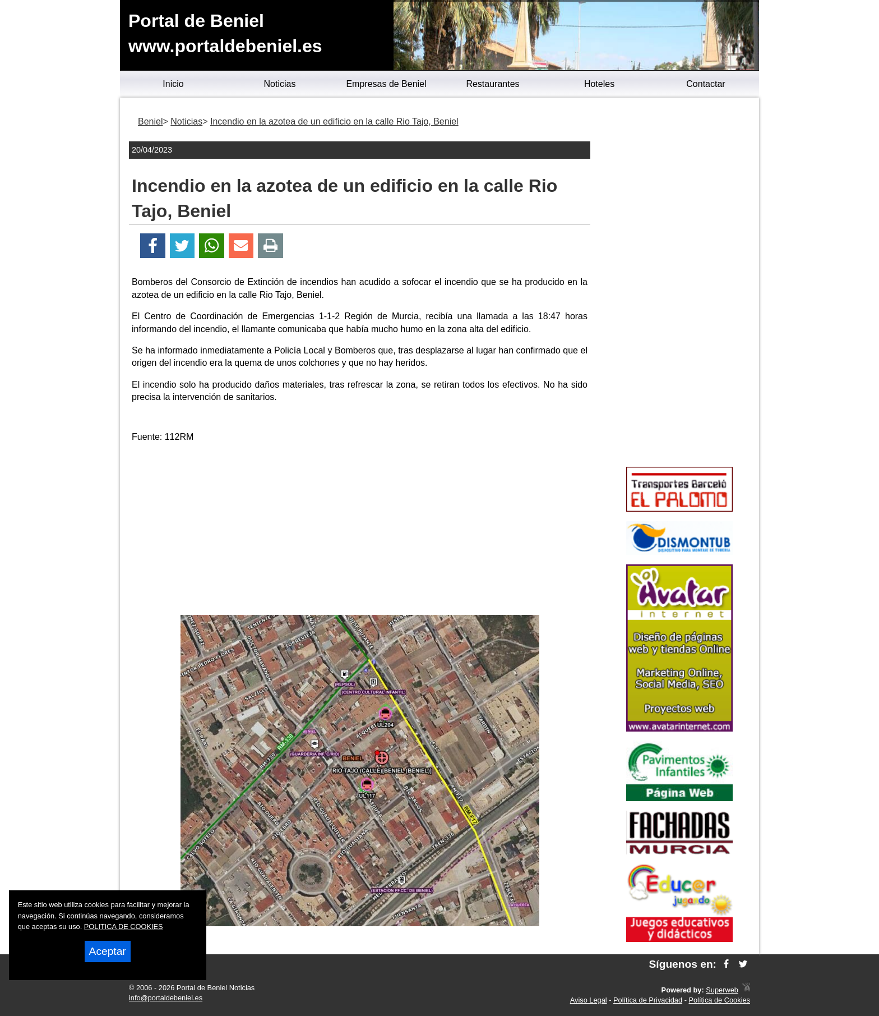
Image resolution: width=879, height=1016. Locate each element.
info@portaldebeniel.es (165, 998)
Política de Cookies (719, 1000)
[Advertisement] (360, 530)
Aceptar (107, 951)
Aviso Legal (588, 1000)
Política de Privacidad (647, 1000)
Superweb (722, 990)
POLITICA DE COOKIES (123, 926)
